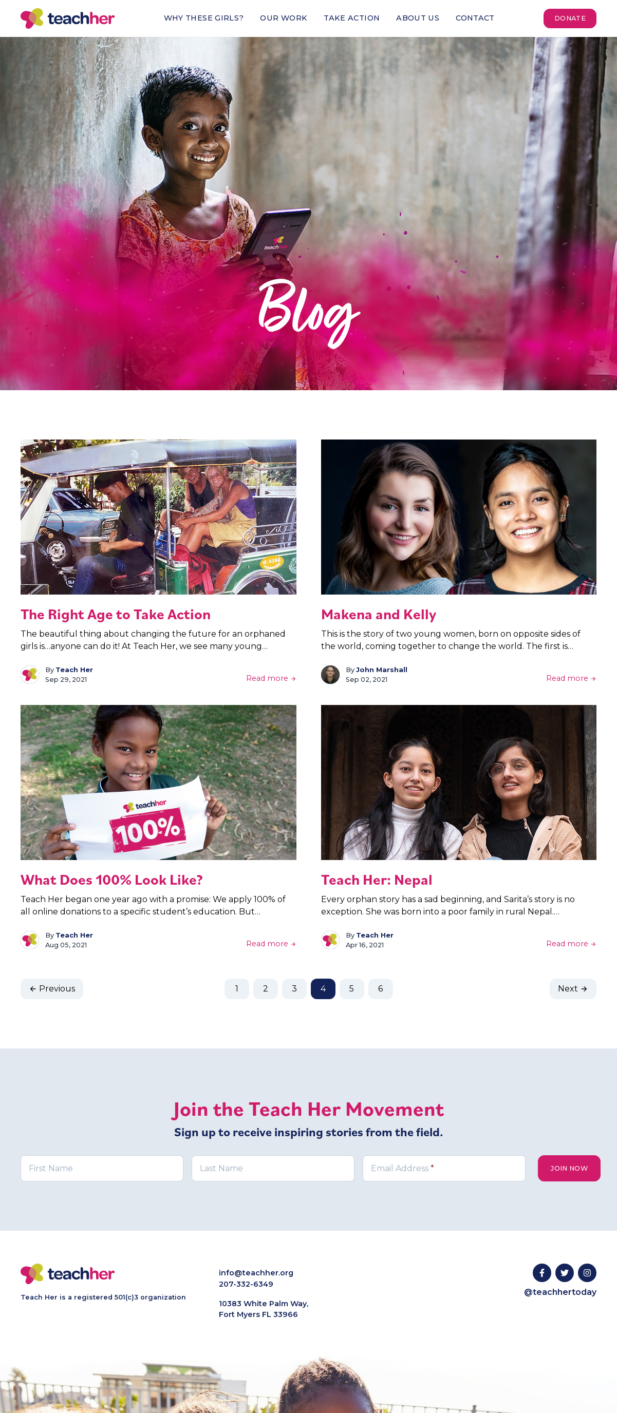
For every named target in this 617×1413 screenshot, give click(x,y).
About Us (417, 18)
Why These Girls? (204, 18)
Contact (475, 18)
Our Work (283, 18)
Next (573, 989)
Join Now (569, 1168)
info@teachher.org (256, 1272)
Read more (271, 678)
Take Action (352, 18)
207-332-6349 (246, 1284)
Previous (52, 989)
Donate (570, 18)
